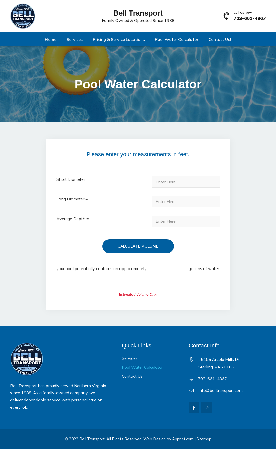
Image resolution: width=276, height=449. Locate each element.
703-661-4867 (212, 378)
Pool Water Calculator (142, 367)
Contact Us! (132, 376)
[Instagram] (206, 407)
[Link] (22, 16)
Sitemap (204, 438)
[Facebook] (194, 407)
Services (130, 358)
